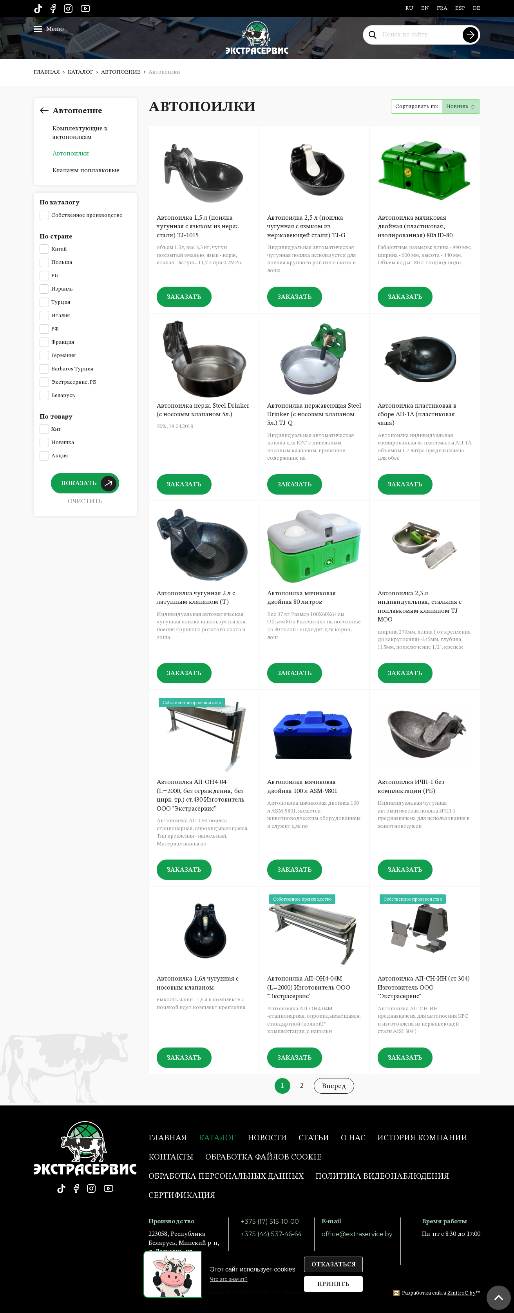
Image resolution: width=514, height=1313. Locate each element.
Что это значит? (229, 1279)
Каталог (80, 72)
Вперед (334, 1086)
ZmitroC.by (461, 1293)
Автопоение (121, 72)
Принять (333, 1284)
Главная (47, 72)
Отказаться (333, 1265)
